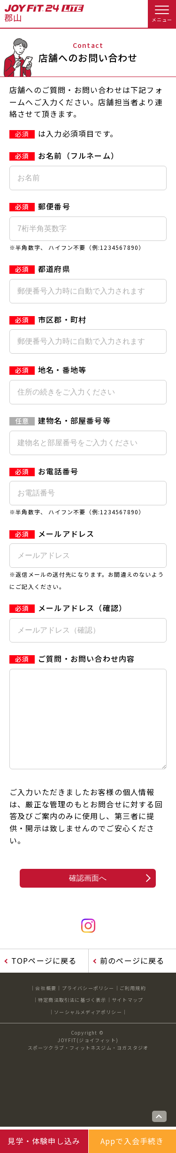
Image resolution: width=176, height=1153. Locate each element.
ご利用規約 (133, 1006)
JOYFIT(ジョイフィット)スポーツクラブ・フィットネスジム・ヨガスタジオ (88, 1062)
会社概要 (45, 1006)
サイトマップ (127, 1018)
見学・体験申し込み (44, 1140)
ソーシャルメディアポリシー (88, 1030)
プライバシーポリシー (88, 1006)
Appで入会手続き (132, 1140)
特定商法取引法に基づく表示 (72, 1018)
